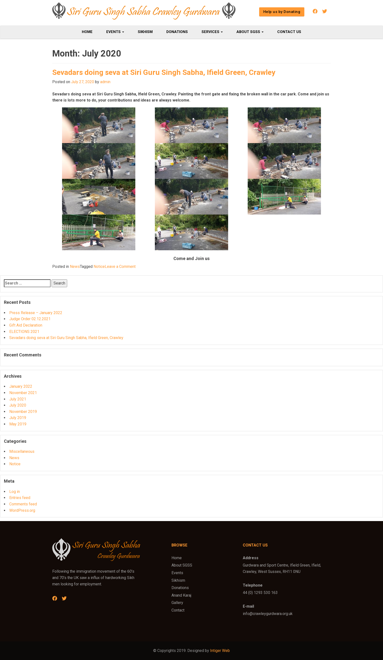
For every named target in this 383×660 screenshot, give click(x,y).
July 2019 (17, 417)
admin (105, 82)
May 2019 (17, 424)
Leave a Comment (120, 266)
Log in (14, 491)
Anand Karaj (181, 595)
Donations (177, 32)
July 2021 (17, 399)
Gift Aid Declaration (25, 325)
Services (212, 32)
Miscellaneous (21, 451)
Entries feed (19, 497)
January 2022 (20, 386)
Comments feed (23, 504)
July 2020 (17, 405)
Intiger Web (220, 650)
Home (87, 32)
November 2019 (23, 411)
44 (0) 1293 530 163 (260, 592)
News (75, 266)
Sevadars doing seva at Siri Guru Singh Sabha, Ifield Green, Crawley (163, 72)
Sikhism (145, 32)
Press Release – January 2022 (35, 312)
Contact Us (289, 32)
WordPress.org (22, 510)
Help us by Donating (281, 12)
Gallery (177, 602)
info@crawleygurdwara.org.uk (268, 613)
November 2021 (23, 392)
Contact (177, 610)
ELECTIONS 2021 (24, 331)
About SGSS (250, 32)
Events (115, 32)
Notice (99, 266)
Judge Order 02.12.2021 (30, 319)
